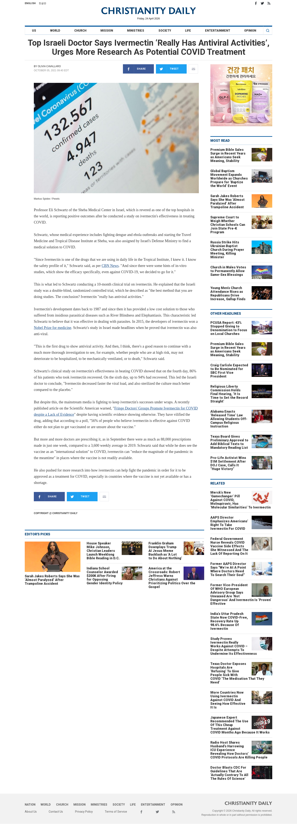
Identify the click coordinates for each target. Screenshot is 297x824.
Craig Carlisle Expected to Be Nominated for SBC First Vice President (229, 370)
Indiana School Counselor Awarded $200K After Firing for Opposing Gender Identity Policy (105, 575)
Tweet (167, 69)
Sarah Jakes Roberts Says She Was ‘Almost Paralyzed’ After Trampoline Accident (52, 580)
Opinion (250, 30)
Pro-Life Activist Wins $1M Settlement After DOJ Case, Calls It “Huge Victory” (228, 463)
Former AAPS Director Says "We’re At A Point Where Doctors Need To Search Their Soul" (228, 569)
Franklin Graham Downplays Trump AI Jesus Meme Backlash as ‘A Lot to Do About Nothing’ (165, 550)
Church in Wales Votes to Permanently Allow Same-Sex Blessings (228, 271)
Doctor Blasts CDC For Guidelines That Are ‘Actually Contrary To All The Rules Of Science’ (229, 773)
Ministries (135, 30)
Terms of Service (116, 811)
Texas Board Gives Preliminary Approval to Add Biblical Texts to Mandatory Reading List (229, 442)
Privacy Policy (84, 811)
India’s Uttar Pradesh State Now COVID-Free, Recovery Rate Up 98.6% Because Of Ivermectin (229, 621)
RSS (269, 3)
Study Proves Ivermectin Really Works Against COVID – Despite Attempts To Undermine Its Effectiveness (233, 646)
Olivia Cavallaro (49, 66)
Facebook (255, 3)
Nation (30, 804)
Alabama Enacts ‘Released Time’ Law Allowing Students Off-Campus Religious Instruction (228, 419)
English (30, 3)
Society (164, 30)
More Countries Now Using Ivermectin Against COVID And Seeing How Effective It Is (227, 700)
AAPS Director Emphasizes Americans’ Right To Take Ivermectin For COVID (229, 523)
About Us (31, 811)
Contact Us (56, 811)
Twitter (262, 3)
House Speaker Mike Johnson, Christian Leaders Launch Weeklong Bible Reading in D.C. (103, 550)
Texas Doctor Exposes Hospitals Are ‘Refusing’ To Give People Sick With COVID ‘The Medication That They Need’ (237, 673)
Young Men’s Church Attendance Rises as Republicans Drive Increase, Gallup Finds (227, 293)
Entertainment (217, 30)
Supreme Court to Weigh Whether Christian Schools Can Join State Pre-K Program (227, 224)
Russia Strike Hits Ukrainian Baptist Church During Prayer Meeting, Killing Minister (227, 249)
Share (134, 69)
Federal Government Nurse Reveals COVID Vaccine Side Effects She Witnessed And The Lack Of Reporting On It (229, 546)
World (55, 30)
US (34, 30)
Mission (106, 30)
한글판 (42, 3)
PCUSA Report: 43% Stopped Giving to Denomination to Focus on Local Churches (228, 328)
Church (80, 30)
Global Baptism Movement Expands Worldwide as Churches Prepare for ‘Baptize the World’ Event (229, 178)
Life (188, 30)
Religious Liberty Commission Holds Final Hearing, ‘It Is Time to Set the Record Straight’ (229, 394)
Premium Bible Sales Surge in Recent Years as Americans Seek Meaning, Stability (227, 155)
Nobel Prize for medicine (52, 328)
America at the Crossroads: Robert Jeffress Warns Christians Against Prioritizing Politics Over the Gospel (171, 577)
